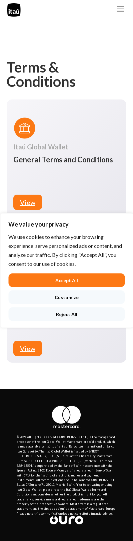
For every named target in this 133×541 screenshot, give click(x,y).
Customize (67, 297)
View (27, 202)
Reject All (66, 314)
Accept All (66, 280)
